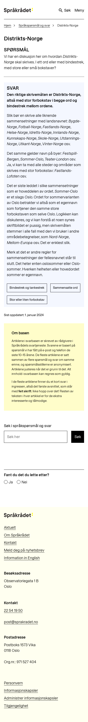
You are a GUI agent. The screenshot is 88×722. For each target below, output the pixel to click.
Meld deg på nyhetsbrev (24, 550)
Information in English (22, 558)
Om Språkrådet (17, 535)
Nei (24, 482)
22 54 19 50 (13, 610)
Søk (64, 10)
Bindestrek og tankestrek (27, 288)
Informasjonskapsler (21, 690)
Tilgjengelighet (16, 706)
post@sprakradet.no (21, 622)
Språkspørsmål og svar (34, 25)
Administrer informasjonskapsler (31, 698)
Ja (11, 482)
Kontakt (10, 542)
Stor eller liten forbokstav (27, 300)
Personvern (13, 683)
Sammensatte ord (65, 288)
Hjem (7, 25)
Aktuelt (10, 527)
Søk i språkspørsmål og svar (28, 426)
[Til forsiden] (18, 10)
